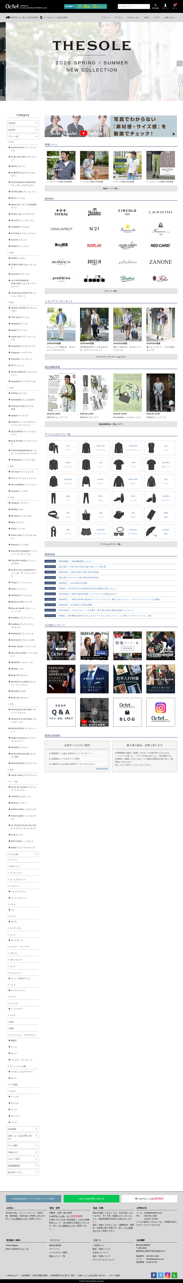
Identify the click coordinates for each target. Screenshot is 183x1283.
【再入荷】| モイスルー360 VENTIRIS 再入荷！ (73, 577)
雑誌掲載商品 (14, 1166)
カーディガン (16, 928)
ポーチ (14, 1078)
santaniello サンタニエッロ (23, 346)
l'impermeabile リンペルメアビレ (23, 817)
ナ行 (12, 466)
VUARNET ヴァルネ (20, 227)
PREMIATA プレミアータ (22, 633)
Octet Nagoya (12, 1245)
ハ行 (12, 497)
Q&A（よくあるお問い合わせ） (20, 1137)
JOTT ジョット (17, 365)
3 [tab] (92, 103)
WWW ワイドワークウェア (23, 847)
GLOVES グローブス (20, 274)
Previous (3, 63)
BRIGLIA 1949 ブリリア (21, 602)
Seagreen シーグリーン (21, 352)
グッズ (14, 1109)
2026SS (11, 130)
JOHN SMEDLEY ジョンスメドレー (24, 373)
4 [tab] (94, 103)
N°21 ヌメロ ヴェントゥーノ (23, 478)
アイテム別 (13, 854)
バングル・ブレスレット (22, 1060)
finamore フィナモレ (20, 545)
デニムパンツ (16, 973)
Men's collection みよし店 (17, 1249)
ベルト (13, 1015)
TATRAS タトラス (19, 393)
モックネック (17, 940)
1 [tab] (88, 103)
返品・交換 (98, 1208)
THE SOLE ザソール (20, 317)
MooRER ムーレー (19, 747)
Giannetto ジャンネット (21, 359)
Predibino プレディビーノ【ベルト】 (22, 625)
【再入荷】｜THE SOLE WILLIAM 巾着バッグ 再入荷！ (76, 566)
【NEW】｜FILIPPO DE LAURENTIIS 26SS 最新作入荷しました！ (81, 588)
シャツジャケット (19, 891)
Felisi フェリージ (18, 589)
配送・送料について (102, 1249)
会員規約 (26, 1275)
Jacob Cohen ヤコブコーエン (24, 775)
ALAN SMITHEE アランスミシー (23, 158)
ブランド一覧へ (111, 291)
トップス (15, 1096)
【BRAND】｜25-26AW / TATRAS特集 (68, 604)
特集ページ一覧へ (111, 188)
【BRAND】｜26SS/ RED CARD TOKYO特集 (72, 572)
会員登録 (12, 1129)
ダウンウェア (16, 960)
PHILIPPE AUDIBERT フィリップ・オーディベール (24, 552)
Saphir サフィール (19, 330)
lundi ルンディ (17, 835)
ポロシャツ (15, 866)
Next (179, 63)
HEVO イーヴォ (18, 198)
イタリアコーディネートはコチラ (111, 357)
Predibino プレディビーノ (22, 618)
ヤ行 (12, 770)
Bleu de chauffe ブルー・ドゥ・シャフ (23, 609)
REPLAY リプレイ (19, 803)
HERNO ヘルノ (18, 669)
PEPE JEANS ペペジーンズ (23, 646)
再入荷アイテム (15, 1172)
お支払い (10, 1208)
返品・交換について (102, 1256)
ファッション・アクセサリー (23, 1035)
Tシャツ (13, 860)
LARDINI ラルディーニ (21, 796)
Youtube (11, 123)
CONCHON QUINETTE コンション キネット (23, 294)
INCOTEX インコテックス (22, 220)
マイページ (55, 1240)
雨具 (12, 1028)
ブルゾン (14, 953)
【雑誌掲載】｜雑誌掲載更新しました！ (69, 561)
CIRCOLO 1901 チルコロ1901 (22, 407)
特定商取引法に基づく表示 (63, 1275)
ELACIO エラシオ (19, 240)
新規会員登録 (102, 769)
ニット (13, 935)
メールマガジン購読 (58, 1252)
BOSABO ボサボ (18, 691)
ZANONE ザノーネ (19, 324)
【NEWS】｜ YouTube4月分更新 (66, 583)
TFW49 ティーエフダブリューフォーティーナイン (23, 423)
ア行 (12, 142)
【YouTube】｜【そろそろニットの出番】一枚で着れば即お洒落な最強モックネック (89, 610)
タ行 (12, 388)
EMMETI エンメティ (20, 246)
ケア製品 (14, 1084)
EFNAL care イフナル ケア (23, 214)
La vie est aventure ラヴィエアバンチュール (23, 788)
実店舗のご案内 (13, 1240)
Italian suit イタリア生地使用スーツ (23, 206)
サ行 (12, 302)
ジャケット (15, 886)
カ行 (12, 253)
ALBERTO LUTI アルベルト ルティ (23, 174)
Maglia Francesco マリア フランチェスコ (23, 739)
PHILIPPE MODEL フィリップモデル (23, 562)
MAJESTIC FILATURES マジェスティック (24, 720)
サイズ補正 (13, 1145)
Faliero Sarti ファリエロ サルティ (24, 536)
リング (14, 1047)
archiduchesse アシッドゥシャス (23, 149)
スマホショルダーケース (22, 1072)
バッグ (13, 997)
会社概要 (141, 1240)
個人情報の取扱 (41, 1275)
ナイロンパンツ (18, 990)
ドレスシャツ (16, 873)
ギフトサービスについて (104, 1260)
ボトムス (15, 1103)
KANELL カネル (18, 258)
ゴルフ (13, 1091)
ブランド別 (13, 136)
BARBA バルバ (17, 509)
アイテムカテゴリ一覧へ (111, 544)
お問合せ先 (142, 1208)
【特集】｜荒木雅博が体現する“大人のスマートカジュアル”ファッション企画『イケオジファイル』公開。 (99, 615)
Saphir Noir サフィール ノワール (23, 338)
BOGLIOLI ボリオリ (20, 698)
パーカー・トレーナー (20, 946)
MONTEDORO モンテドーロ (24, 763)
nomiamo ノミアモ (19, 491)
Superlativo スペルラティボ (23, 381)
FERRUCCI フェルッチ (21, 595)
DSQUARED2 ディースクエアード (23, 433)
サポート (97, 1240)
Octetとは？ (13, 1152)
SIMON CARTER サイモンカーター (24, 309)
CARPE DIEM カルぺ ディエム (23, 266)
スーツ (13, 916)
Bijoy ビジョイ (17, 522)
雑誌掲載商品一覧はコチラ (111, 424)
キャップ (15, 1116)
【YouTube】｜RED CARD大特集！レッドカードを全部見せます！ (81, 594)
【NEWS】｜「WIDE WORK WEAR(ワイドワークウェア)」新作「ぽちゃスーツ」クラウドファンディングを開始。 (103, 599)
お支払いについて (101, 1252)
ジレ (13, 910)
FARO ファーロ (18, 529)
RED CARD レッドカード (22, 841)
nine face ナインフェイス (22, 472)
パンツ (13, 985)
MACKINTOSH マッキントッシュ (24, 730)
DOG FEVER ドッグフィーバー (24, 442)
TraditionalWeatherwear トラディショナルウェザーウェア (24, 452)
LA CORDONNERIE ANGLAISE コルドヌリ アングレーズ (23, 283)
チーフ (14, 1053)
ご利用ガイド (129, 765)
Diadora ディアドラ (19, 415)
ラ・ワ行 (14, 781)
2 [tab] (90, 103)
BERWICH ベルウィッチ (22, 662)
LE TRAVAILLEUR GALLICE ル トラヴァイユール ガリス (23, 826)
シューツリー (17, 1009)
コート (13, 966)
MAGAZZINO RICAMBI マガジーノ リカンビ (23, 711)
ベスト (13, 904)
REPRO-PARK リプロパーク (23, 809)
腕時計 (14, 1040)
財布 (12, 1022)
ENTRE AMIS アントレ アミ (23, 192)
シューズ (14, 1003)
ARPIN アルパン (18, 166)
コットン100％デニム (20, 978)
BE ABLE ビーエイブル (21, 516)
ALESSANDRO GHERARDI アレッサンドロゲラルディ (23, 183)
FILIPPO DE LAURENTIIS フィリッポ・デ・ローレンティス (24, 573)
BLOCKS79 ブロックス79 (22, 640)
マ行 (12, 704)
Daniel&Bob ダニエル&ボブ (23, 400)
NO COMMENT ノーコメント (24, 484)
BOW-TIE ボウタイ (19, 675)
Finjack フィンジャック (21, 582)
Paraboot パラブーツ (20, 503)
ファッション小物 (18, 1066)
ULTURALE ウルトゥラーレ (23, 233)
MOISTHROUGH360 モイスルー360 (23, 755)
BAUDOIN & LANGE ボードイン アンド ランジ (23, 683)
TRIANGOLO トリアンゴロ (23, 460)
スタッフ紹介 (14, 1159)
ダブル (14, 922)
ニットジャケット (19, 898)
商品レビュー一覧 (57, 1256)
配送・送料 (55, 1208)
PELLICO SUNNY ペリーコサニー (24, 654)
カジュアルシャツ (18, 879)
